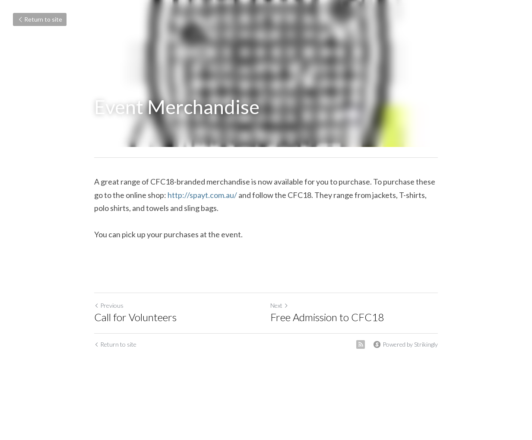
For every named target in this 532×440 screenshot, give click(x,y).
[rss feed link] (360, 344)
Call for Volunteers (135, 317)
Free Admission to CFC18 (327, 317)
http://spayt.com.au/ (202, 195)
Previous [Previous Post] (109, 305)
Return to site (39, 19)
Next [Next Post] (279, 305)
